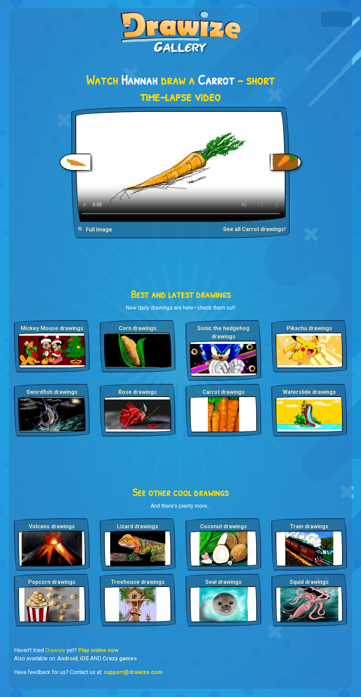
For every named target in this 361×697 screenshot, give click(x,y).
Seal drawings (223, 582)
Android (67, 658)
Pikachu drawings (309, 328)
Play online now (98, 650)
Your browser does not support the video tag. (180, 166)
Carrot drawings (223, 392)
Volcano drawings (52, 526)
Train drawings (309, 526)
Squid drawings (309, 582)
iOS (84, 658)
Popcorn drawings (51, 582)
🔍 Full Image (95, 229)
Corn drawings (137, 328)
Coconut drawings (223, 526)
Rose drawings (137, 392)
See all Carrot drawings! (254, 229)
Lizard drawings (137, 526)
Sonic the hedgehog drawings (223, 332)
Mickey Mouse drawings (52, 328)
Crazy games (120, 658)
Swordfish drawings (52, 392)
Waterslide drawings (309, 392)
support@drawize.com (133, 672)
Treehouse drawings (138, 582)
